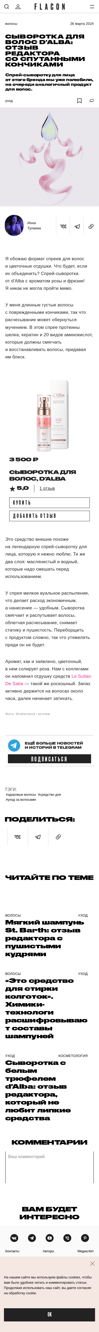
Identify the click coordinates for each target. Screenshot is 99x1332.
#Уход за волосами (21, 800)
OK (50, 1314)
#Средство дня (49, 795)
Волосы (11, 24)
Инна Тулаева (34, 225)
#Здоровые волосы (21, 795)
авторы (48, 1251)
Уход (9, 101)
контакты (12, 1251)
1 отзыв (47, 488)
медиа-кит (85, 1251)
